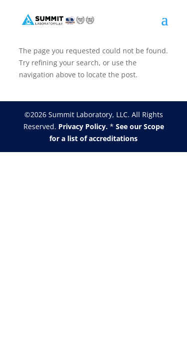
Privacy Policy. (83, 126)
